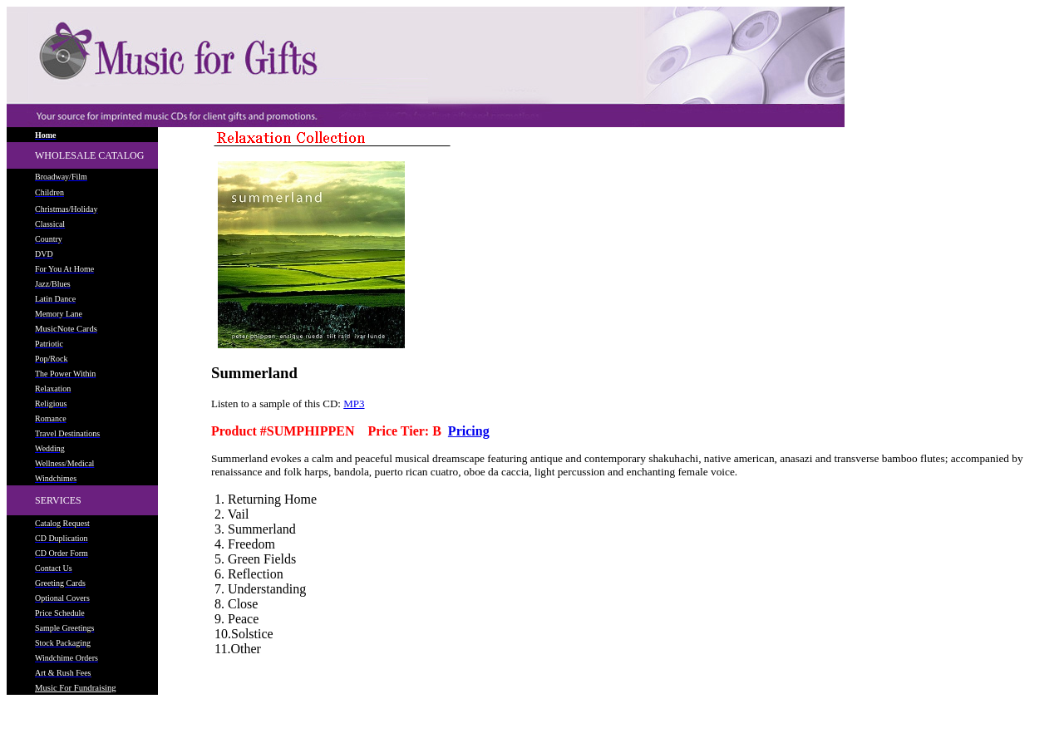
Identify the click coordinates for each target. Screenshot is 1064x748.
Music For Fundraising (75, 687)
